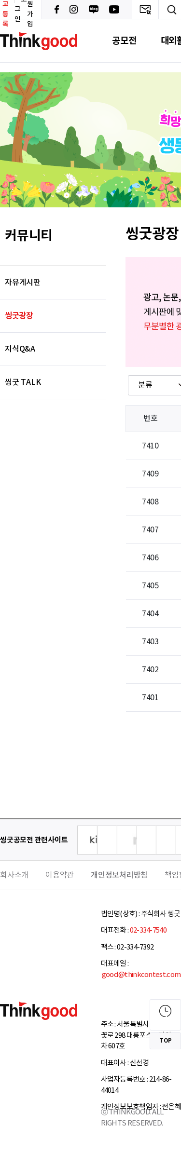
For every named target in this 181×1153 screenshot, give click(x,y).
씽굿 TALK (23, 382)
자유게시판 (23, 282)
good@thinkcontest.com (141, 975)
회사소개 (14, 875)
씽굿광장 (19, 316)
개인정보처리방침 (119, 875)
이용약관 (59, 875)
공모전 (124, 40)
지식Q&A (20, 349)
